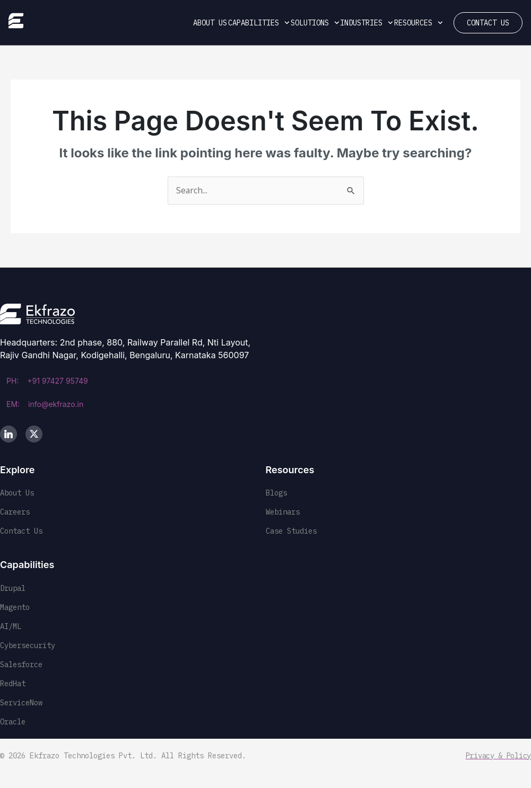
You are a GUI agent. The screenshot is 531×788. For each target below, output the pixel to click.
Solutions (315, 23)
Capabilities (259, 23)
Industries (366, 23)
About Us (210, 23)
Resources (418, 23)
